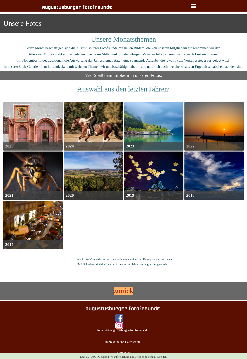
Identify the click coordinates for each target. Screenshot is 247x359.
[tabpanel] (123, 23)
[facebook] (119, 318)
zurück (123, 291)
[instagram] (119, 325)
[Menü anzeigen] (193, 6)
